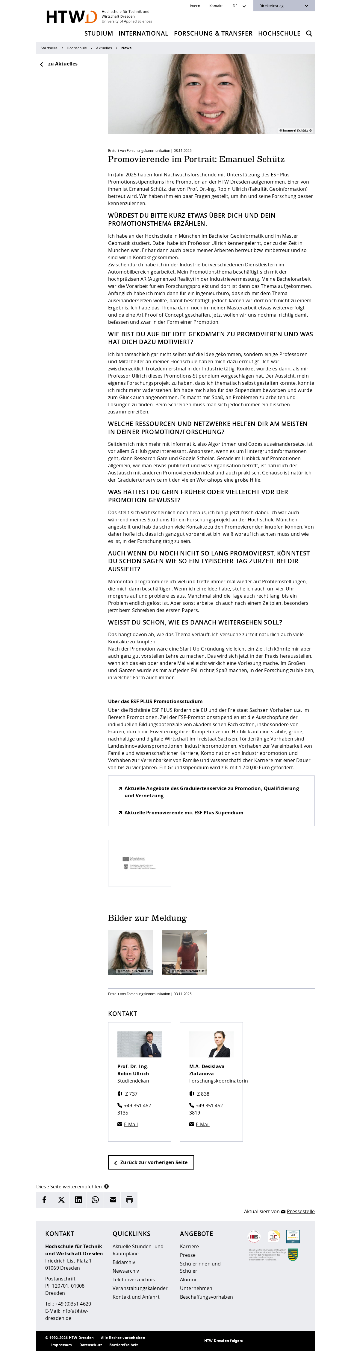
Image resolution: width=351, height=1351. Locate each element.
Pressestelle (301, 1211)
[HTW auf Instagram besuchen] (264, 1341)
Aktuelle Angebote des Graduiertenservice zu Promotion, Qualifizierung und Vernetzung (212, 792)
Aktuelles (104, 47)
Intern (195, 5)
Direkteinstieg (271, 5)
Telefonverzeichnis (134, 1279)
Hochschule (279, 33)
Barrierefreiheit (123, 1344)
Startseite (49, 47)
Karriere (189, 1246)
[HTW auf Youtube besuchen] (300, 1341)
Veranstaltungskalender (140, 1288)
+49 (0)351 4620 (73, 1303)
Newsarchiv (126, 1271)
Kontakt (216, 5)
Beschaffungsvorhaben (206, 1297)
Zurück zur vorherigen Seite (150, 1162)
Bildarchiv (124, 1262)
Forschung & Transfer (213, 33)
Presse (188, 1255)
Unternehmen (196, 1288)
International (144, 33)
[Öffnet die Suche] (309, 33)
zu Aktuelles (58, 63)
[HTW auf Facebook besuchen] (288, 1341)
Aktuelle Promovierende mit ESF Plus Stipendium (184, 812)
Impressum (61, 1344)
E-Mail (131, 1124)
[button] (106, 1186)
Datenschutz (90, 1344)
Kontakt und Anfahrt (136, 1297)
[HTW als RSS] (252, 1341)
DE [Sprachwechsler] (235, 5)
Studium (98, 33)
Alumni (188, 1279)
